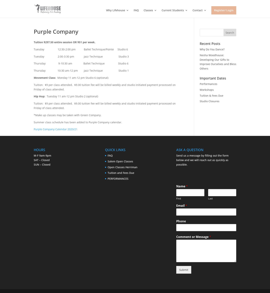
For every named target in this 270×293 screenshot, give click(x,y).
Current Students (173, 10)
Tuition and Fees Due (121, 173)
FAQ (136, 10)
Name (182, 186)
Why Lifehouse (115, 10)
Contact (198, 10)
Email (181, 206)
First (178, 198)
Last (210, 198)
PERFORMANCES (118, 178)
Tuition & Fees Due (211, 95)
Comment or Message (193, 237)
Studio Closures (209, 101)
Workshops (207, 90)
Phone (181, 221)
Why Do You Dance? (212, 49)
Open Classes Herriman (122, 167)
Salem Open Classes (120, 161)
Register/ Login (223, 10)
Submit (183, 270)
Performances (208, 84)
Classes (148, 10)
